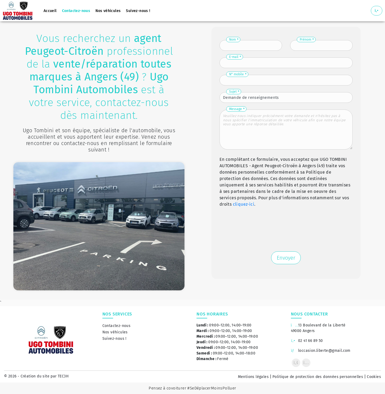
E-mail (233, 57)
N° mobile (236, 74)
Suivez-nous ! (114, 338)
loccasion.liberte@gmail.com (321, 350)
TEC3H (63, 376)
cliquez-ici (243, 204)
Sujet (233, 91)
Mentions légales (253, 377)
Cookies (374, 377)
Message (235, 109)
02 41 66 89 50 (307, 340)
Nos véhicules (115, 332)
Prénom (305, 39)
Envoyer (286, 258)
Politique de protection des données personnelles (317, 377)
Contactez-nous (116, 325)
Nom (232, 39)
